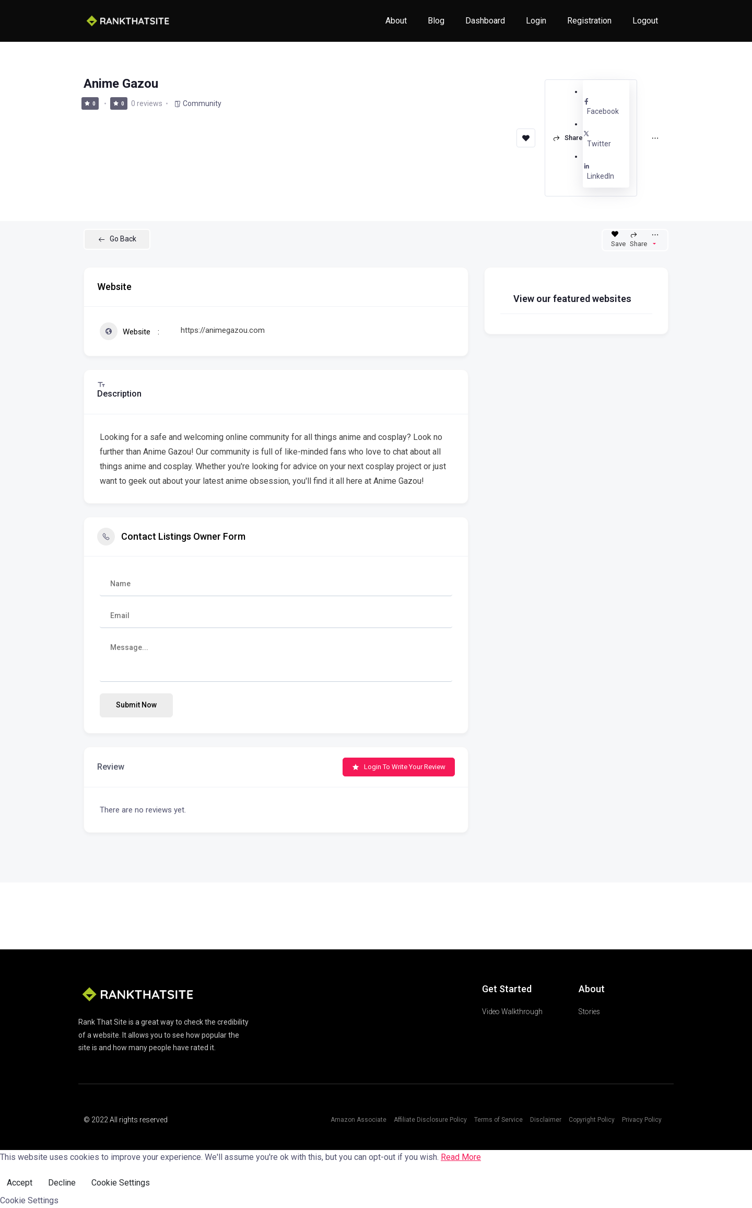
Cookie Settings (120, 1183)
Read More (461, 1157)
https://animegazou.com (223, 330)
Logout (645, 21)
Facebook (606, 106)
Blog (436, 21)
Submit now (136, 705)
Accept (19, 1183)
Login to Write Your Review (398, 767)
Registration (589, 21)
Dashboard (485, 21)
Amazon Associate (358, 1119)
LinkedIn (606, 171)
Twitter (606, 139)
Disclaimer (545, 1119)
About (396, 21)
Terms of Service (498, 1119)
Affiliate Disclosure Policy (430, 1119)
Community (197, 103)
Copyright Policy (592, 1119)
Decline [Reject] (62, 1183)
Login (536, 21)
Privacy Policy (642, 1119)
